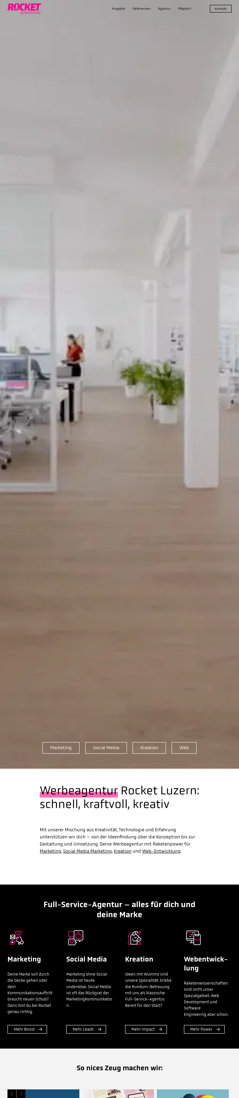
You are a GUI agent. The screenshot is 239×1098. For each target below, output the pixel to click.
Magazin (184, 8)
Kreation (149, 748)
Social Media (106, 748)
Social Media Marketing (87, 859)
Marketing (61, 748)
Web (184, 748)
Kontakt (221, 9)
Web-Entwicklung (161, 859)
